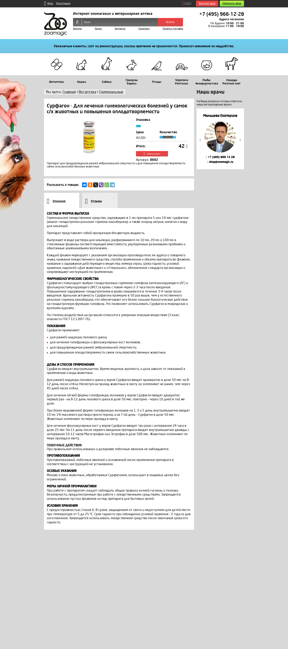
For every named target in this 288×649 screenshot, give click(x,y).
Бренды (77, 28)
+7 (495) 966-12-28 (221, 14)
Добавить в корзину (162, 157)
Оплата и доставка (173, 28)
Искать (170, 22)
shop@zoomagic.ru (220, 161)
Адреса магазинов (231, 19)
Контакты (120, 28)
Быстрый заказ (207, 3)
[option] (220, 138)
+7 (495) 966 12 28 (220, 157)
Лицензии (144, 28)
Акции (98, 28)
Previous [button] (200, 140)
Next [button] (240, 140)
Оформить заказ (232, 3)
